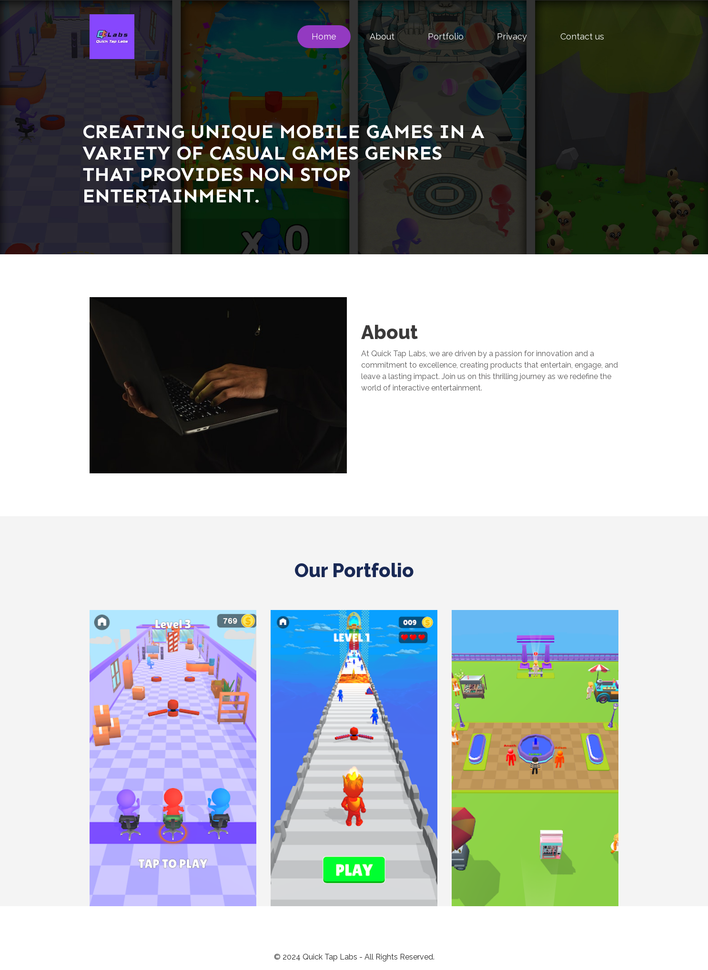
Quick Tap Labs (330, 956)
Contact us (582, 36)
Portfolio (446, 36)
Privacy (512, 36)
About (382, 36)
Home (324, 36)
